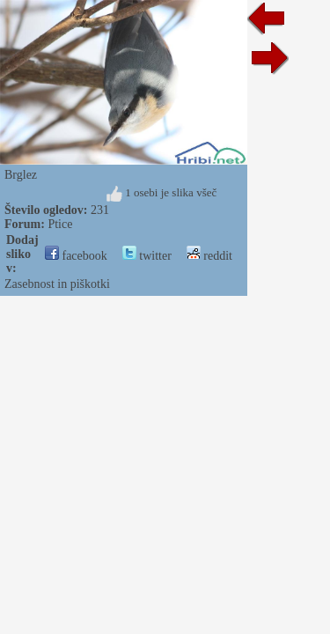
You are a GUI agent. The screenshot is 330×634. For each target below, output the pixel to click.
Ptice (60, 224)
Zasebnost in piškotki (57, 284)
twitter (147, 255)
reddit (209, 255)
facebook (76, 255)
